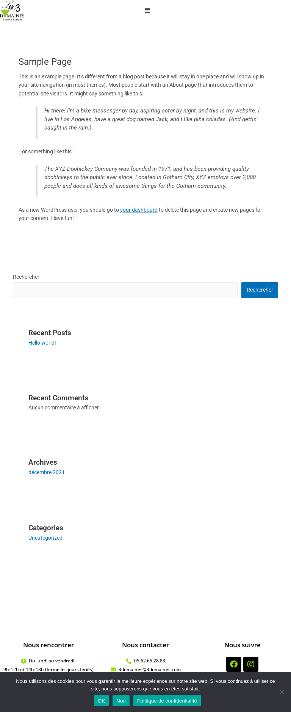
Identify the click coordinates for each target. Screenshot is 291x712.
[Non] (281, 692)
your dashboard (139, 210)
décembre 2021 (46, 472)
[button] (147, 11)
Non (121, 701)
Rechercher (26, 277)
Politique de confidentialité (167, 701)
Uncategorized (45, 538)
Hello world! (42, 343)
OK (101, 701)
